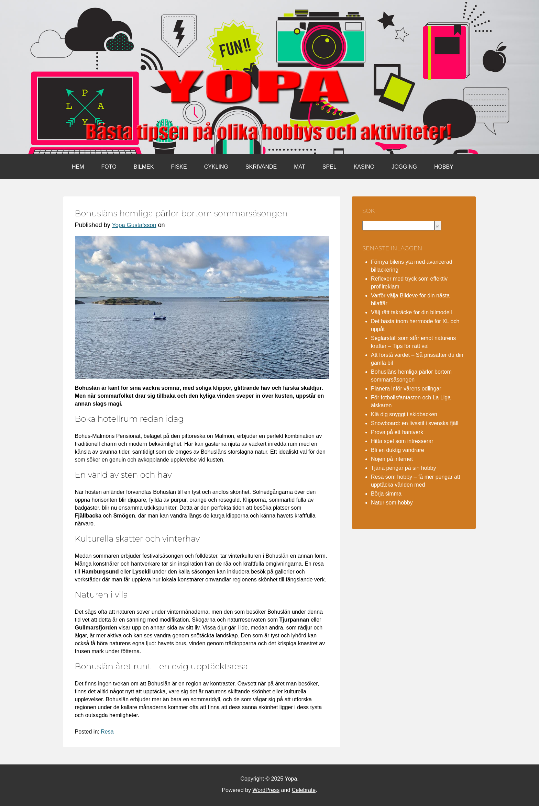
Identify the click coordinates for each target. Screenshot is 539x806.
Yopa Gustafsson (134, 225)
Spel (329, 167)
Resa (107, 732)
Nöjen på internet (392, 459)
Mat (299, 167)
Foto (109, 167)
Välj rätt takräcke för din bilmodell (411, 312)
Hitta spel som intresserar (402, 441)
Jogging (404, 167)
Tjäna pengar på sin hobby (403, 468)
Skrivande (261, 167)
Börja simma (386, 494)
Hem (78, 167)
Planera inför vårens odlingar (406, 388)
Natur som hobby (392, 503)
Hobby (443, 167)
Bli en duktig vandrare (397, 450)
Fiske (179, 167)
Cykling (216, 167)
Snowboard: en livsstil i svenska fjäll (414, 423)
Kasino (364, 167)
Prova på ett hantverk (397, 432)
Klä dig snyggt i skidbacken (404, 414)
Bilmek (144, 167)
